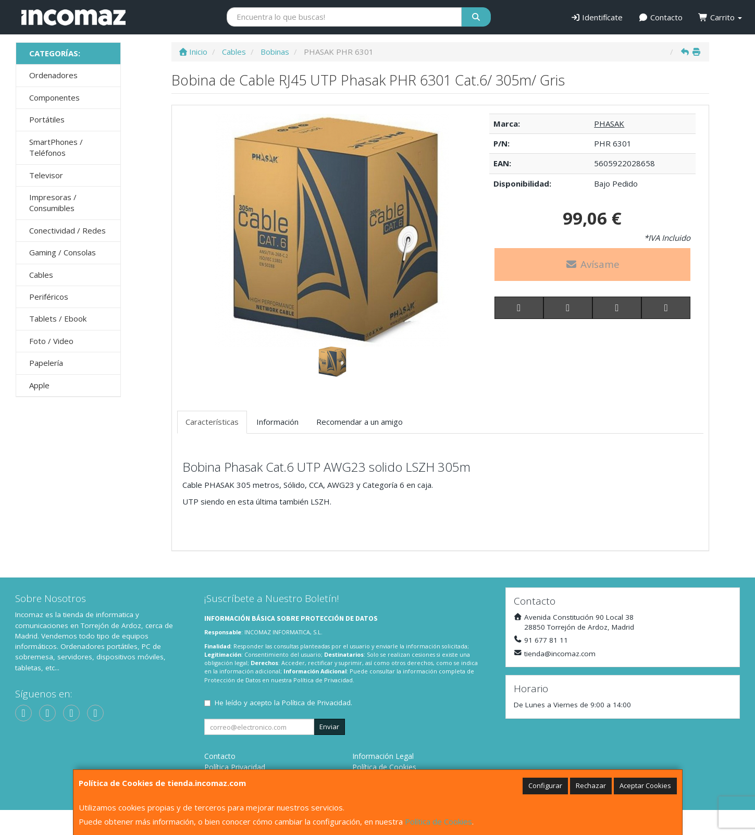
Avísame (592, 264)
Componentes (54, 97)
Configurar (545, 785)
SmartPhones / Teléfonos (56, 147)
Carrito (720, 17)
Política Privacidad (234, 767)
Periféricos (48, 296)
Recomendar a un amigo (359, 421)
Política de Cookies (438, 821)
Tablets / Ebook (57, 318)
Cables (41, 274)
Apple (39, 385)
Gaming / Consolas (62, 252)
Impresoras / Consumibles (53, 202)
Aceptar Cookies (645, 785)
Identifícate (597, 17)
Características (212, 421)
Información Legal (383, 756)
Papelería (46, 363)
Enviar (329, 726)
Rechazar (591, 785)
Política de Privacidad (323, 680)
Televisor (46, 175)
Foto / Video (51, 341)
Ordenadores (53, 75)
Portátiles (47, 119)
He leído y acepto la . (283, 702)
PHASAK (609, 123)
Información (277, 421)
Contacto (660, 17)
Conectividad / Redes (67, 230)
